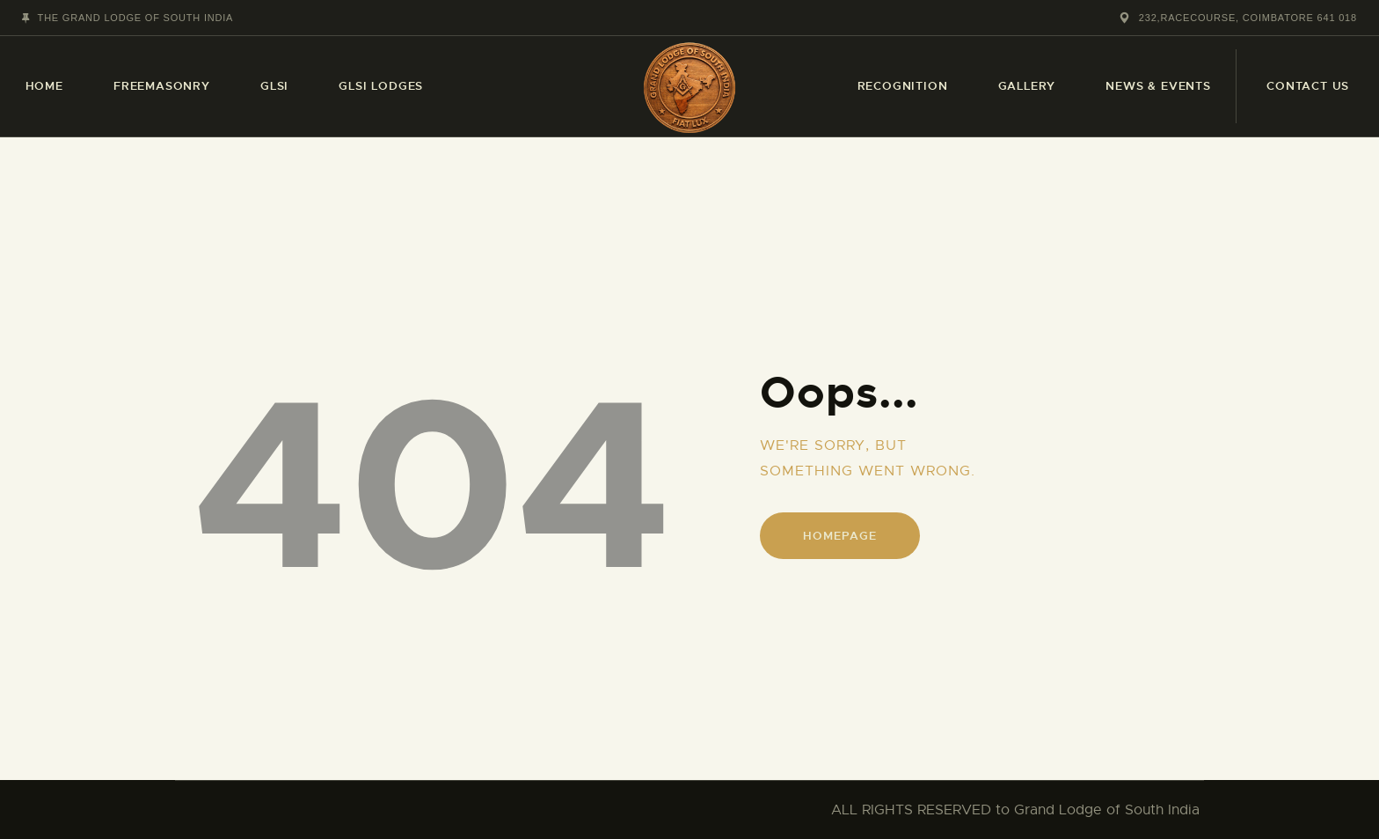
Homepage (839, 535)
